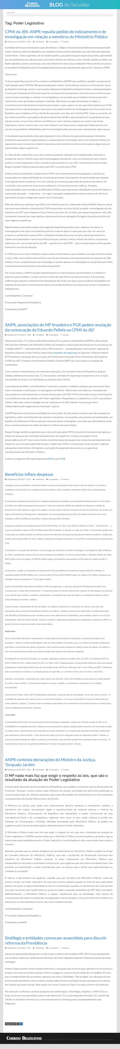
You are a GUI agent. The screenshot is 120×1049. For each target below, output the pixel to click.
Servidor (66, 42)
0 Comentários (54, 42)
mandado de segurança (65, 357)
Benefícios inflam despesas (29, 479)
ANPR (50, 463)
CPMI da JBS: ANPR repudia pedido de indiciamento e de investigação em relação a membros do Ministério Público (57, 34)
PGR (62, 463)
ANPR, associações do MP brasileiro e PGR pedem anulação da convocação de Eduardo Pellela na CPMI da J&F (55, 329)
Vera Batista (40, 42)
